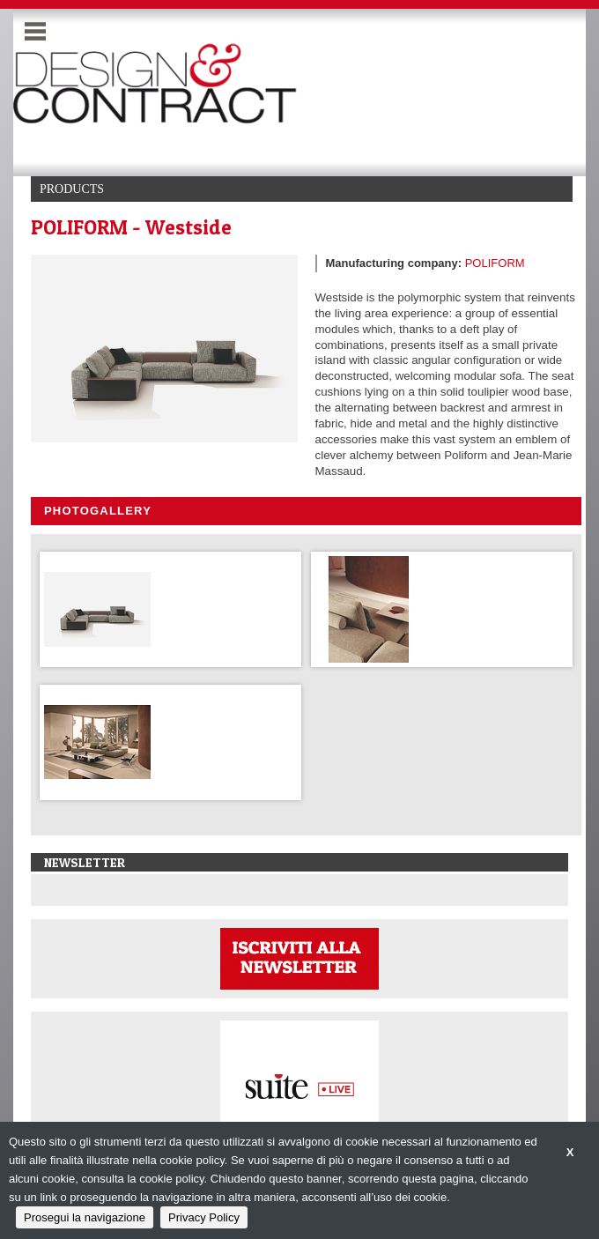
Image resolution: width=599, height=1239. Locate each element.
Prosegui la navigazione (84, 1217)
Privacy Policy (204, 1217)
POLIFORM (495, 263)
